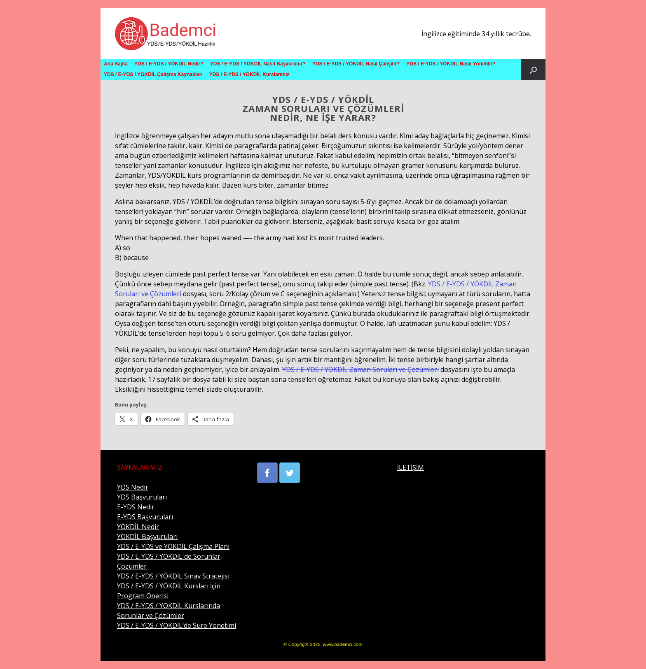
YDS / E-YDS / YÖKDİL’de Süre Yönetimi (176, 625)
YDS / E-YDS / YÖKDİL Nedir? (169, 64)
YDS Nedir (132, 487)
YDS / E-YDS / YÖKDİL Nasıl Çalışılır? (356, 64)
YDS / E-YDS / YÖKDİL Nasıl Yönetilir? (451, 64)
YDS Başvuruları (142, 497)
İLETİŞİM (410, 467)
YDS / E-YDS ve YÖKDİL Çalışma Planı (173, 546)
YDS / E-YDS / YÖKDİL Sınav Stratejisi (173, 576)
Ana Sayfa (116, 64)
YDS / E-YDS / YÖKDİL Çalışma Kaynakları (153, 74)
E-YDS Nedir (135, 506)
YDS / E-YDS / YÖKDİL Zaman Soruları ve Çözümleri (360, 369)
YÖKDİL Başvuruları (147, 536)
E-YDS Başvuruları (145, 516)
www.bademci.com (343, 644)
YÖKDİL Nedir (138, 526)
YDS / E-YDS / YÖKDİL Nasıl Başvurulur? (258, 64)
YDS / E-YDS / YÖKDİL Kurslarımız (249, 74)
